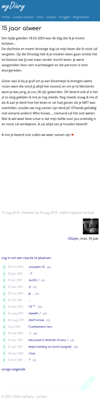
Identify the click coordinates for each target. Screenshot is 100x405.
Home (6, 17)
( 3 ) (40, 307)
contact (41, 396)
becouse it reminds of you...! (48, 340)
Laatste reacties (23, 17)
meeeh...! (35, 313)
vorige (6, 369)
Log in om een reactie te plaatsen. (27, 258)
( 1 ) (43, 280)
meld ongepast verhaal (77, 212)
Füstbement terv (40, 326)
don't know (36, 320)
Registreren (81, 17)
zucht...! (34, 280)
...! (30, 333)
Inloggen (65, 17)
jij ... (31, 293)
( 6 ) (48, 267)
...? (30, 273)
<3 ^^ (32, 306)
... (29, 300)
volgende (18, 369)
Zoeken (51, 17)
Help (40, 17)
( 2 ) (45, 313)
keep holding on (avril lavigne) (50, 346)
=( (30, 286)
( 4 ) (76, 347)
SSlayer (73, 238)
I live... (33, 353)
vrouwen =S (37, 266)
